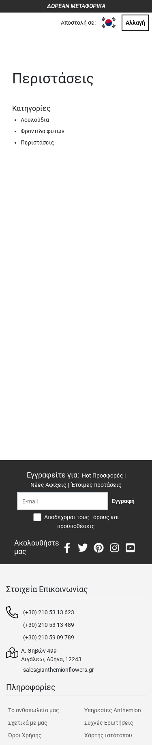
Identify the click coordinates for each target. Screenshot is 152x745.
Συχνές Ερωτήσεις (108, 723)
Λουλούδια (35, 120)
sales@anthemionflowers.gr (58, 669)
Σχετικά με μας (27, 723)
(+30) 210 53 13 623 (48, 612)
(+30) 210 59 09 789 (48, 637)
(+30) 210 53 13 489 (48, 625)
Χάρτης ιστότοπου (108, 735)
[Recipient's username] (62, 501)
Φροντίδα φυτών (42, 131)
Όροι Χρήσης (25, 735)
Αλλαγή (135, 22)
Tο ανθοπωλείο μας (33, 710)
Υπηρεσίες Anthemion (112, 710)
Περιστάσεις (37, 142)
